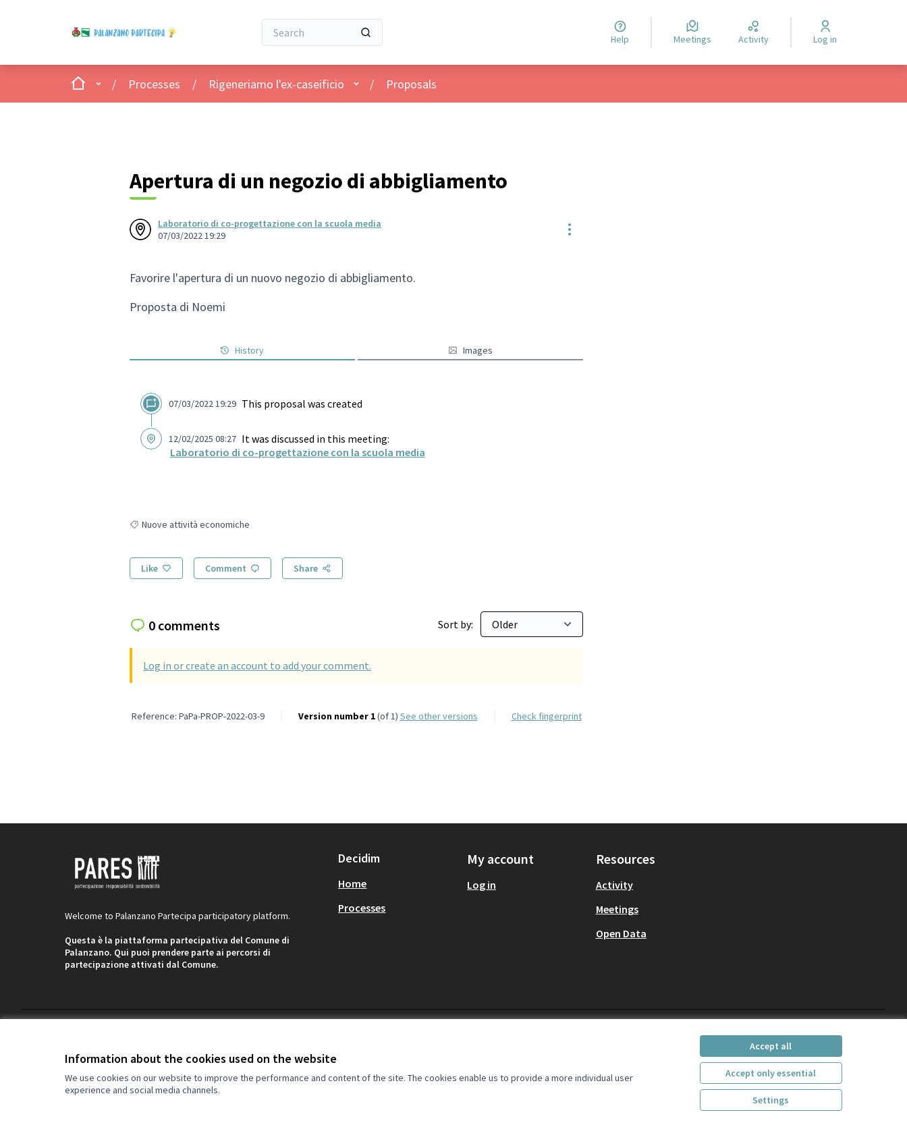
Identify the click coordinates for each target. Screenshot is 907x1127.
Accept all (771, 1046)
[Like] (156, 568)
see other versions (439, 716)
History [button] (242, 350)
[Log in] (825, 32)
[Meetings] (692, 32)
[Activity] (753, 32)
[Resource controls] (569, 229)
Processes (154, 84)
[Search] (322, 32)
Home (352, 883)
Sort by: (456, 624)
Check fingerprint (547, 716)
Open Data (621, 933)
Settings (770, 1100)
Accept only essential (770, 1073)
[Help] (619, 32)
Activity (614, 884)
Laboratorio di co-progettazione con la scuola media (269, 223)
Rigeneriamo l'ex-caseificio (276, 84)
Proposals (411, 84)
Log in (481, 884)
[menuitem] (397, 883)
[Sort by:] (531, 624)
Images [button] (470, 350)
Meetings (617, 909)
